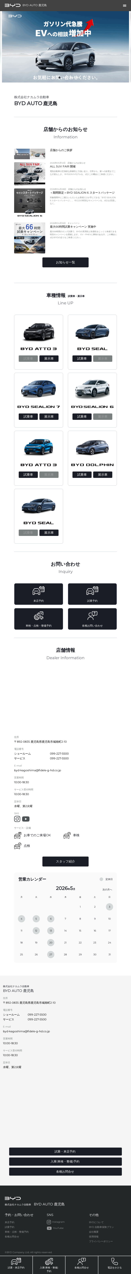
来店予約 (9, 1222)
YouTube (55, 1228)
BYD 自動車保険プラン (101, 1226)
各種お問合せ (12, 1236)
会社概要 (94, 1231)
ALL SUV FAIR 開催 (63, 166)
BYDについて (96, 1222)
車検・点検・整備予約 (17, 1231)
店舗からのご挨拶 (61, 150)
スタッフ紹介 (65, 861)
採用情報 (94, 1236)
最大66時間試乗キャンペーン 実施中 (73, 226)
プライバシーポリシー (101, 1241)
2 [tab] (60, 79)
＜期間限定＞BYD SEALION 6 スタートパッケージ (82, 192)
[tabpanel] (65, 46)
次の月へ (107, 889)
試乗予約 (9, 1226)
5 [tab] (77, 79)
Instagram (56, 1222)
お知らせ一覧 (65, 262)
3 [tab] (65, 79)
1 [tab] (54, 79)
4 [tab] (71, 79)
